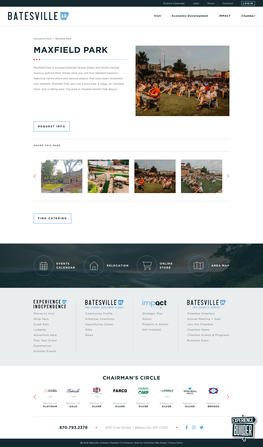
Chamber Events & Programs (208, 335)
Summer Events (45, 351)
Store (211, 3)
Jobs (196, 3)
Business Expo (198, 340)
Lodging (40, 329)
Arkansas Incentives (100, 319)
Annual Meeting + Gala (204, 319)
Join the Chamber (200, 324)
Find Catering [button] (52, 218)
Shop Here (41, 319)
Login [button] (248, 3)
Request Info (51, 126)
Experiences (42, 345)
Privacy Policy (176, 442)
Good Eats (41, 324)
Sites (88, 329)
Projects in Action (155, 324)
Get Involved (151, 329)
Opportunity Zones (99, 324)
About (146, 319)
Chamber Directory (201, 313)
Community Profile (99, 313)
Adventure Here (43, 38)
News (89, 335)
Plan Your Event (45, 340)
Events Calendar (174, 3)
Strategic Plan (152, 313)
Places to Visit (44, 313)
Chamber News (198, 329)
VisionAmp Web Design (155, 442)
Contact (228, 3)
